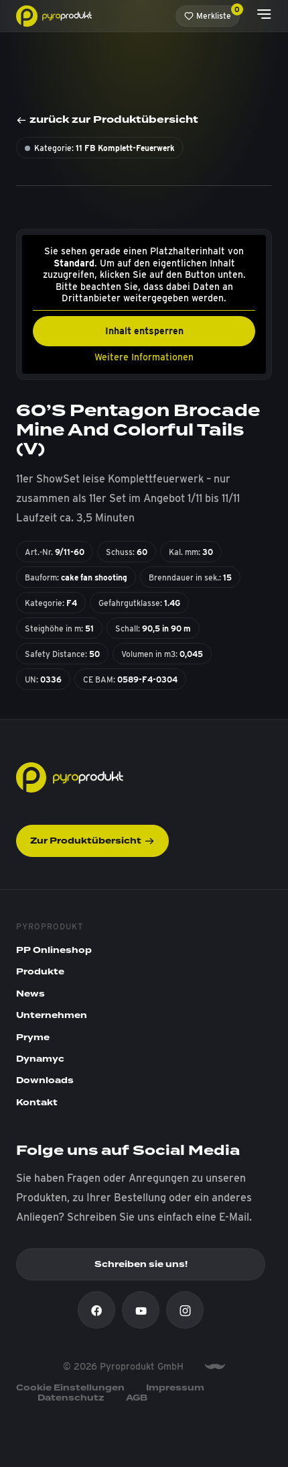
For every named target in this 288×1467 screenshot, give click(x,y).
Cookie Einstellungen (70, 1388)
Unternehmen (51, 1015)
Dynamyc (40, 1059)
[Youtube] (140, 1310)
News (30, 994)
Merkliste (212, 13)
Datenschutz (71, 1398)
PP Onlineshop (54, 950)
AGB (136, 1398)
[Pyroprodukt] (54, 15)
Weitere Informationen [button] (144, 356)
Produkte (40, 972)
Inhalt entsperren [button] (144, 330)
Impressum (175, 1388)
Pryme (33, 1037)
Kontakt (37, 1103)
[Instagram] (185, 1310)
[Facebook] (96, 1310)
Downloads (45, 1080)
